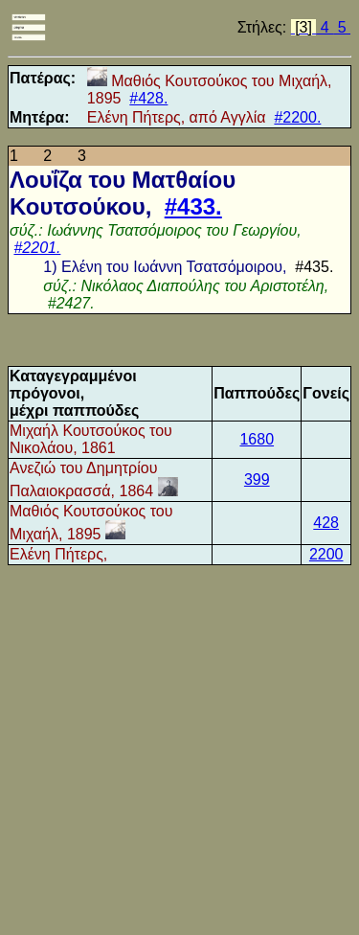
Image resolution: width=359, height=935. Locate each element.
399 (257, 479)
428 (326, 522)
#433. (193, 206)
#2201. (36, 247)
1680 (256, 439)
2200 (326, 554)
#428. (148, 98)
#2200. (297, 117)
